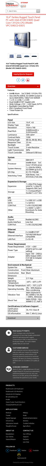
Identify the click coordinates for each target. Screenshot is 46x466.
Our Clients (9, 436)
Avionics (25, 420)
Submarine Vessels (12, 423)
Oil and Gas (9, 420)
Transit (8, 415)
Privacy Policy (29, 462)
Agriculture (26, 426)
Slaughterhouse (11, 426)
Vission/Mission (11, 439)
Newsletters (10, 434)
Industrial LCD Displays (13, 394)
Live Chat (26, 442)
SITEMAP (24, 3)
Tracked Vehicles (28, 423)
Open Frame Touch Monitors (15, 402)
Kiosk (24, 415)
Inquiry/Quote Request (23, 74)
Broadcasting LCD (12, 397)
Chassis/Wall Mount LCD (14, 405)
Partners (26, 439)
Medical (8, 412)
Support (25, 436)
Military (25, 412)
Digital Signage (11, 418)
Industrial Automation (30, 418)
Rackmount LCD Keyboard (14, 389)
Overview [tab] (23, 86)
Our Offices (27, 434)
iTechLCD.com (17, 462)
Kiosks (8, 399)
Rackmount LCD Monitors (14, 391)
